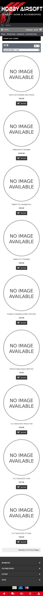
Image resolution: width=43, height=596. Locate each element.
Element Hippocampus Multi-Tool (21, 369)
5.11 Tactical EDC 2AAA (21, 478)
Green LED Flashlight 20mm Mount (21, 95)
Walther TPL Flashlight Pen (21, 204)
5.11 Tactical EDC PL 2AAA (21, 533)
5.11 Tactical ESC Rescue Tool (21, 424)
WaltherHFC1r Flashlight (21, 150)
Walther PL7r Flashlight (21, 259)
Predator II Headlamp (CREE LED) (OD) (21, 314)
